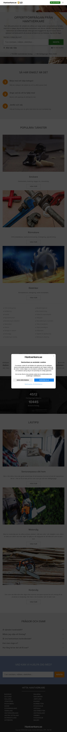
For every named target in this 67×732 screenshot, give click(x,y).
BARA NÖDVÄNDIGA (23, 380)
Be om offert (55, 2)
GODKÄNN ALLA (44, 380)
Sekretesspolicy (28, 384)
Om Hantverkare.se (37, 384)
